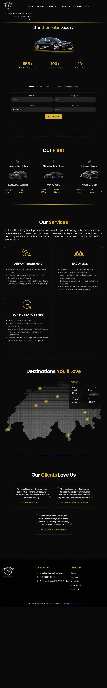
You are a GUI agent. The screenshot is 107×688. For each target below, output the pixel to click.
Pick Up (32, 95)
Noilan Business (75, 603)
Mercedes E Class (71, 87)
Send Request (53, 117)
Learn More (25, 191)
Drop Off (75, 95)
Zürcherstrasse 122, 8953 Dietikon (53, 581)
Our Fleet (77, 6)
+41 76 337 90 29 (45, 577)
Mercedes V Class (53, 87)
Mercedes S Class (36, 86)
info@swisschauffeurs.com (50, 573)
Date (32, 105)
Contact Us (65, 6)
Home (30, 6)
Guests (75, 105)
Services (40, 6)
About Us (52, 6)
